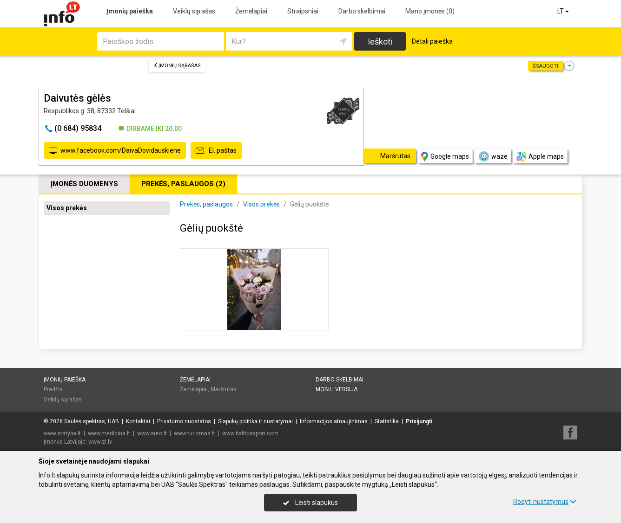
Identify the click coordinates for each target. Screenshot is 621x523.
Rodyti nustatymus (544, 501)
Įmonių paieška (129, 11)
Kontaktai (138, 421)
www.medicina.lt (109, 433)
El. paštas (216, 151)
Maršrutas (224, 389)
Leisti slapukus (310, 502)
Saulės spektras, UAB (91, 421)
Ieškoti (380, 41)
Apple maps (540, 156)
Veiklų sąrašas (194, 11)
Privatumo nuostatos (184, 421)
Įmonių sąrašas (177, 66)
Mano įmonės (430, 11)
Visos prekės (66, 208)
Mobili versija (336, 389)
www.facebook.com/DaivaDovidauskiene (115, 151)
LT (563, 11)
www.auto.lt (152, 433)
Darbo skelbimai (361, 11)
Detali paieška (432, 41)
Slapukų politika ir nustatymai (255, 421)
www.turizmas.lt (194, 433)
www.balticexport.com (250, 433)
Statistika (387, 421)
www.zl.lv (100, 442)
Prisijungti (419, 421)
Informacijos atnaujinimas (334, 421)
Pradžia (53, 389)
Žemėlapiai (251, 11)
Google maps (445, 156)
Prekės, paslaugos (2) (183, 184)
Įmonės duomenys (84, 184)
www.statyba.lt (62, 433)
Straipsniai (302, 11)
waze (493, 156)
